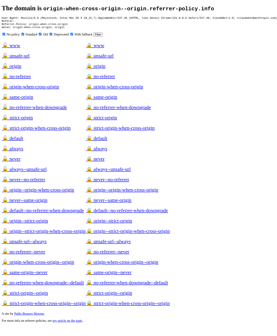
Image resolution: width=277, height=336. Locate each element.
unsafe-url (16, 58)
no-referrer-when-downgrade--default (43, 285)
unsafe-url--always (24, 243)
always (12, 151)
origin (11, 68)
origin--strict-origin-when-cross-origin (44, 233)
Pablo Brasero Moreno (29, 316)
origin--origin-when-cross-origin (38, 192)
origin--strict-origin (25, 223)
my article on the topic (67, 323)
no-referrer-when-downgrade (34, 109)
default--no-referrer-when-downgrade (43, 213)
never (11, 161)
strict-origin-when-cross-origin (36, 130)
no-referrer (16, 78)
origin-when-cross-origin (30, 89)
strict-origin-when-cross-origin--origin (44, 305)
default (12, 140)
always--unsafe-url (24, 171)
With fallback (81, 37)
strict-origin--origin (25, 295)
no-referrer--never (23, 254)
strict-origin (17, 120)
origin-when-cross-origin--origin (38, 264)
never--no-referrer (23, 182)
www (11, 48)
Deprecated (59, 37)
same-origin (17, 99)
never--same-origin (24, 202)
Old (43, 37)
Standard (29, 37)
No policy (11, 37)
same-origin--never (24, 274)
